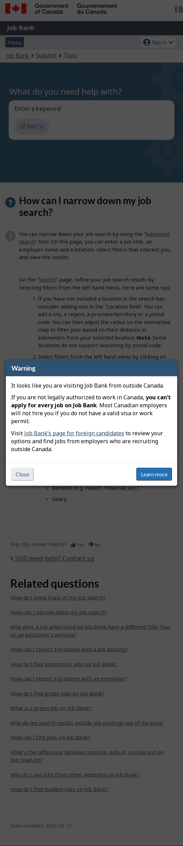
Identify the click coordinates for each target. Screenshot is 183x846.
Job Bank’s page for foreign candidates (74, 433)
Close (22, 474)
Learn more (154, 474)
